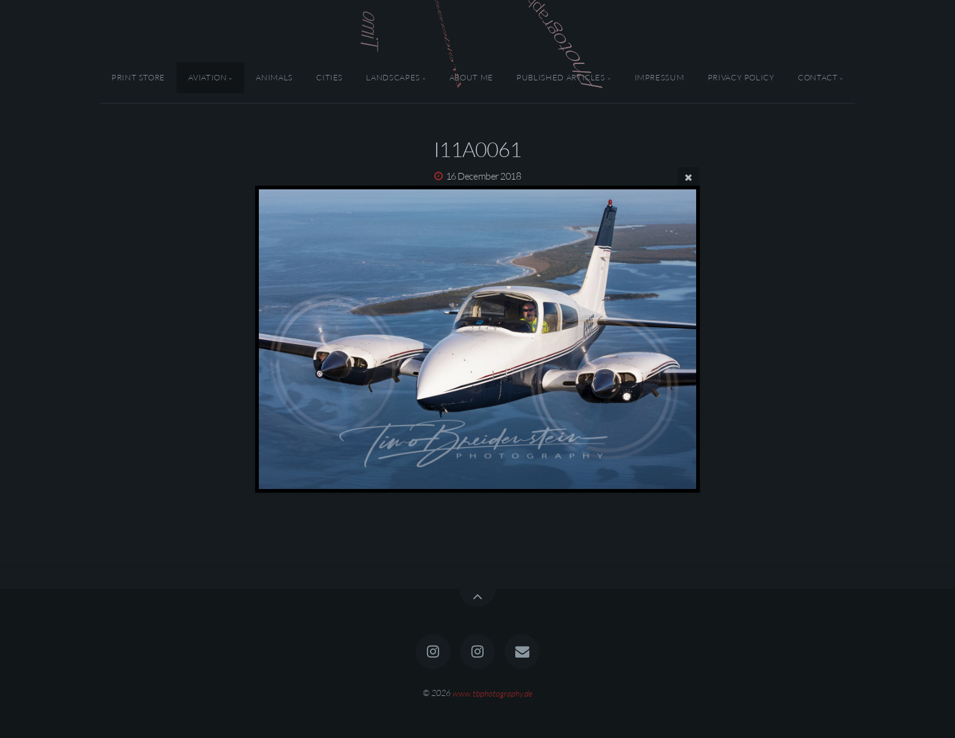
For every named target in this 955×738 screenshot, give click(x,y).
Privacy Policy (741, 77)
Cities (329, 77)
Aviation (207, 77)
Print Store (138, 77)
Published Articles (560, 77)
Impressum (660, 77)
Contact (817, 77)
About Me (471, 77)
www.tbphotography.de (492, 692)
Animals (274, 77)
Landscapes (393, 77)
